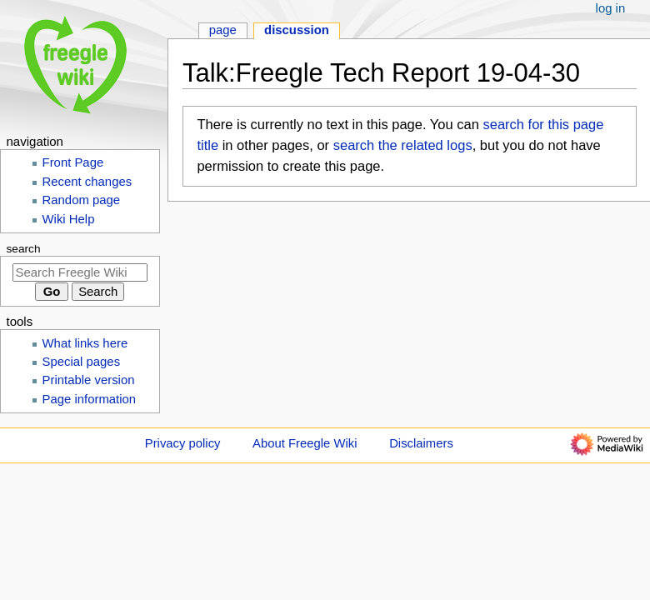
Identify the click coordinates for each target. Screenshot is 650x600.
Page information (89, 399)
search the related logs (402, 145)
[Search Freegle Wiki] (80, 272)
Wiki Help (68, 219)
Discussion (296, 30)
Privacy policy (183, 443)
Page (223, 30)
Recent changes (87, 181)
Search (24, 248)
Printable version (88, 380)
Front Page (73, 162)
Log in (611, 8)
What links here (85, 343)
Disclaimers (421, 443)
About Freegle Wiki (304, 443)
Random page (81, 200)
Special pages (81, 361)
